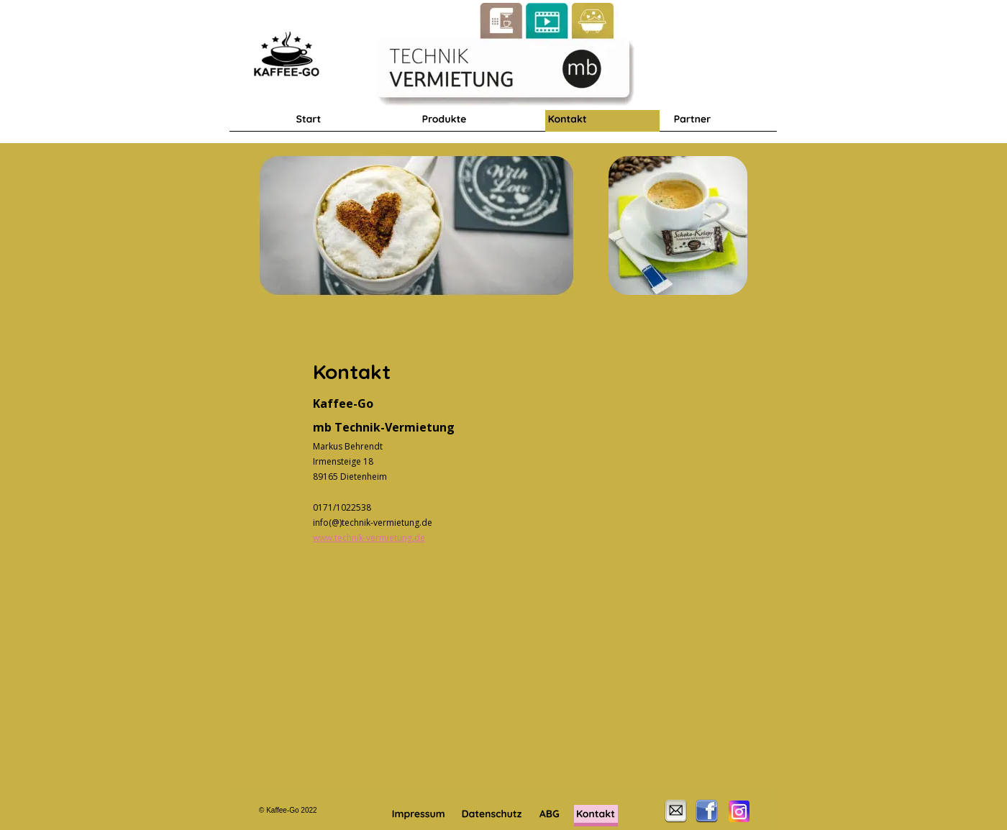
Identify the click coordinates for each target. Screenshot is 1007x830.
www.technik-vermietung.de (369, 538)
